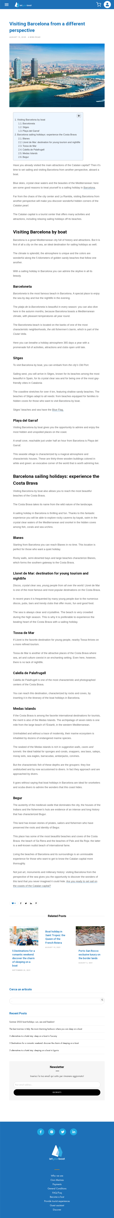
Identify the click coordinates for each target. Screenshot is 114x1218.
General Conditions (57, 1188)
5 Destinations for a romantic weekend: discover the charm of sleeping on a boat (23, 958)
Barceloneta (29, 123)
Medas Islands (30, 153)
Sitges (26, 127)
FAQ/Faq (57, 1193)
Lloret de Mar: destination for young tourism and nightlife (51, 142)
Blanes (26, 138)
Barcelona (89, 187)
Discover (57, 1210)
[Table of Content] (79, 116)
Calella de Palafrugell (33, 149)
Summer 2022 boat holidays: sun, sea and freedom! (32, 1022)
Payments (57, 1184)
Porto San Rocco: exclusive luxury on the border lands (89, 954)
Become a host (57, 1197)
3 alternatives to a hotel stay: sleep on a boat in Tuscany (33, 1036)
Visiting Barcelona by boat (31, 119)
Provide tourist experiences (57, 1201)
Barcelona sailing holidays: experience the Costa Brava (47, 134)
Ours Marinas (57, 1180)
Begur (26, 157)
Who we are (57, 1176)
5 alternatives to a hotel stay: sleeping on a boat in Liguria (34, 1050)
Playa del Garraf (31, 131)
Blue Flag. (58, 409)
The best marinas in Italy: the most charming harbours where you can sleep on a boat (45, 1029)
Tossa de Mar (29, 146)
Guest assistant (57, 1205)
